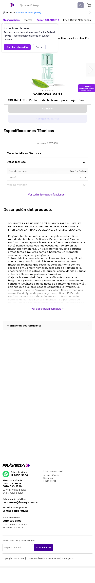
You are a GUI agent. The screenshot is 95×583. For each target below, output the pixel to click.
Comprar (47, 108)
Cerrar (39, 47)
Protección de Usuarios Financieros (51, 478)
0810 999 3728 (12, 486)
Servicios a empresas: (15, 507)
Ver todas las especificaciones (47, 194)
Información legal (53, 471)
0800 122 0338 (12, 483)
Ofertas (28, 20)
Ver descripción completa (47, 308)
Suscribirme (43, 547)
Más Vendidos (11, 20)
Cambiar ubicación (17, 47)
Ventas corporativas (15, 511)
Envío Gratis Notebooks (77, 20)
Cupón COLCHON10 (47, 20)
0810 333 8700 (12, 521)
